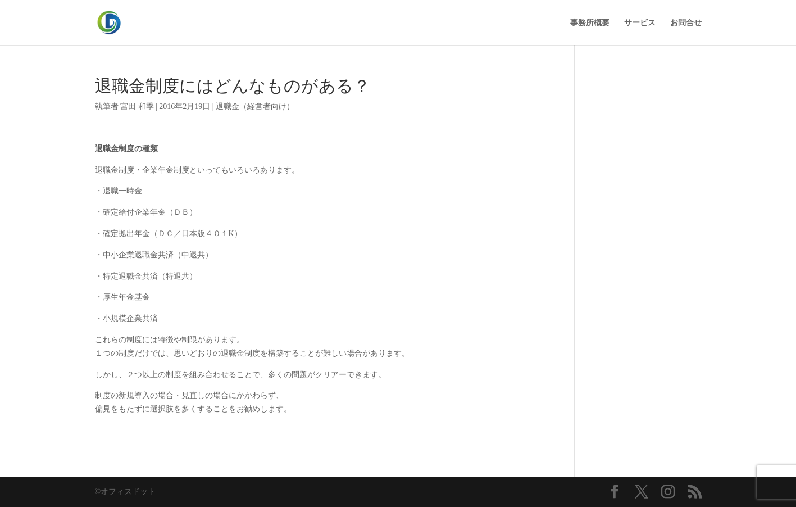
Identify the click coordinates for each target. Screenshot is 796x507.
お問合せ (686, 23)
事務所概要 (589, 23)
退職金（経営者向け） (255, 106)
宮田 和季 (137, 106)
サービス (640, 23)
